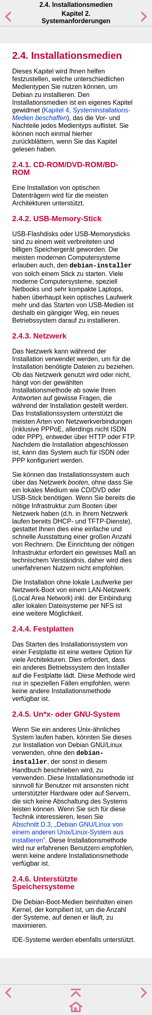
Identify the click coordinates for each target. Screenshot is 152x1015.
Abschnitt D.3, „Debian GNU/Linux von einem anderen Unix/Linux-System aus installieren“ (68, 832)
